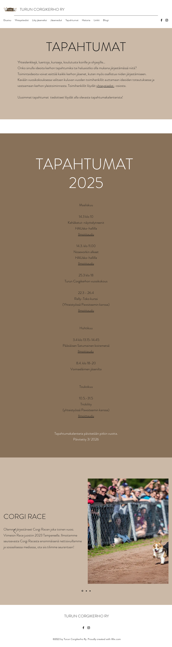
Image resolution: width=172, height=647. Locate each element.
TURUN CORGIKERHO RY (42, 9)
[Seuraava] (157, 531)
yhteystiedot (105, 85)
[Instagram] (166, 20)
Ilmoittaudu (86, 234)
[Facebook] (161, 20)
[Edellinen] (14, 531)
